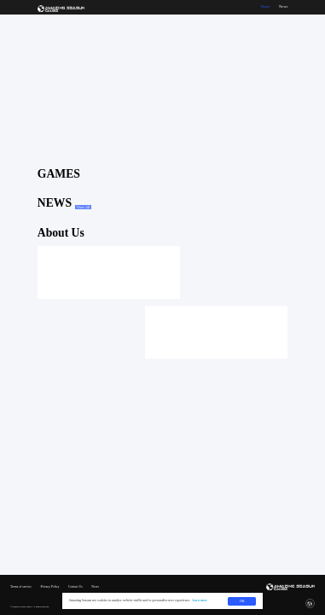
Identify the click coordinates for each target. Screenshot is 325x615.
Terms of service (21, 587)
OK (242, 601)
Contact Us (75, 587)
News (95, 587)
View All (83, 207)
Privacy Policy (49, 587)
